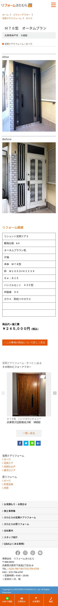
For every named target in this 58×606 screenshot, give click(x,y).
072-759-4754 (32, 568)
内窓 (6, 488)
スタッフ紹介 (11, 537)
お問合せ (22, 601)
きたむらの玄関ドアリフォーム (20, 517)
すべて (7, 459)
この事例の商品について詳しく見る (25, 342)
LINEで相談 (7, 601)
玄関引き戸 (9, 466)
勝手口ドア (9, 470)
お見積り (36, 601)
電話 (51, 601)
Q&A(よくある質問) (14, 543)
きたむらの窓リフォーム (16, 524)
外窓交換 (8, 484)
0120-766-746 (16, 568)
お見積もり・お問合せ (15, 504)
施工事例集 (9, 510)
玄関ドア (8, 463)
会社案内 (8, 530)
